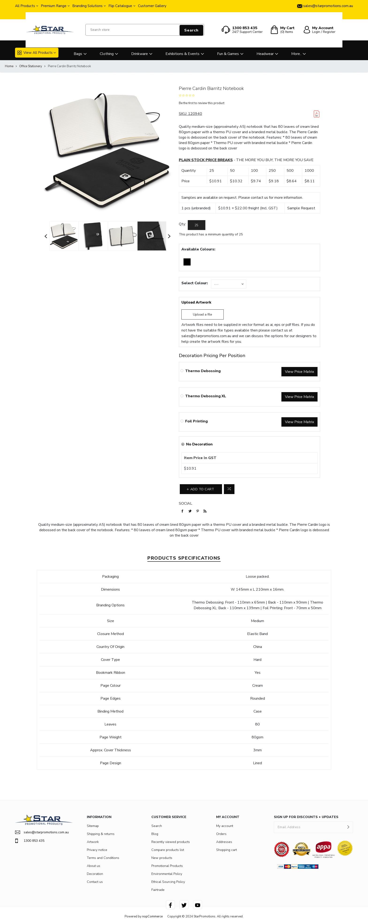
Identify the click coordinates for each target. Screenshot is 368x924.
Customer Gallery (152, 6)
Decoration (95, 874)
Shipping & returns (101, 834)
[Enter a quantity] (196, 225)
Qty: (182, 224)
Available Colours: (198, 249)
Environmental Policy (166, 874)
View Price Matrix (299, 371)
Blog (154, 834)
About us (93, 866)
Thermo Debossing (203, 371)
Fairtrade (158, 890)
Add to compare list (229, 489)
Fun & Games (228, 53)
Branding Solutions (87, 6)
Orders (221, 834)
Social (185, 503)
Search (191, 30)
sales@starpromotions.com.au (206, 336)
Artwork (93, 842)
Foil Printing (196, 421)
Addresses (224, 842)
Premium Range (53, 6)
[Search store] (144, 30)
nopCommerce (152, 916)
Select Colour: (194, 283)
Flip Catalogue (120, 6)
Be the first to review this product (201, 103)
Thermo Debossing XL (205, 396)
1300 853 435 (29, 840)
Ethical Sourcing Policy (168, 882)
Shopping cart (226, 850)
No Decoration (199, 444)
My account (224, 826)
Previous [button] (46, 236)
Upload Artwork (196, 302)
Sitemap (93, 826)
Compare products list (167, 850)
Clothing (107, 53)
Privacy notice (97, 850)
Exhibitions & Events (182, 53)
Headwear (265, 53)
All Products (25, 6)
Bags (78, 53)
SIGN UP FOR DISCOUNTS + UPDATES (306, 817)
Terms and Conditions (103, 858)
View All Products (35, 52)
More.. (296, 53)
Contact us (95, 882)
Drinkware (139, 53)
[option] (64, 236)
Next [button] (169, 236)
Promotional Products (167, 866)
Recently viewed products (170, 842)
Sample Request (301, 208)
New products (161, 858)
